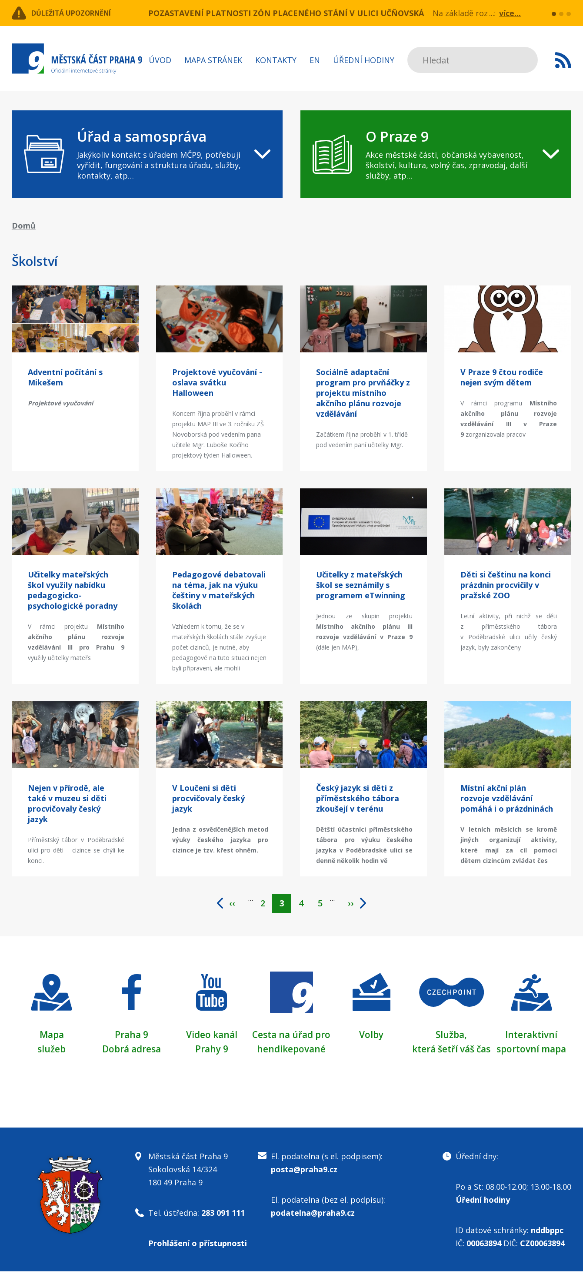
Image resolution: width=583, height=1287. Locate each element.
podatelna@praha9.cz (313, 1228)
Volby (371, 1036)
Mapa (52, 1036)
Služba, (451, 1036)
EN (315, 60)
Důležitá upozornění (82, 13)
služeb (52, 1050)
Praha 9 (131, 1036)
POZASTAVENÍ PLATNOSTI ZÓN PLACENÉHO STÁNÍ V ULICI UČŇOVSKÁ (286, 13)
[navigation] (147, 154)
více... (510, 13)
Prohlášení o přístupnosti (197, 1259)
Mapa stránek (213, 60)
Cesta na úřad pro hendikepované (291, 1050)
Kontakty (275, 60)
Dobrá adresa (131, 1050)
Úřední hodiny (363, 60)
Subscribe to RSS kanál (563, 60)
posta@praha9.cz (304, 1185)
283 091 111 (223, 1228)
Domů (24, 225)
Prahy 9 (212, 1050)
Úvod (160, 60)
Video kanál (211, 1036)
